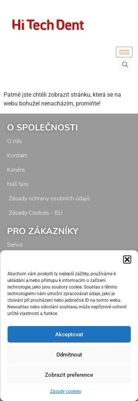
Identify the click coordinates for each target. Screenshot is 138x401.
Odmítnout (69, 354)
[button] (127, 259)
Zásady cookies (65, 391)
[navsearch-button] (125, 64)
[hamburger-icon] (124, 52)
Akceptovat (69, 334)
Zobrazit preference (69, 375)
